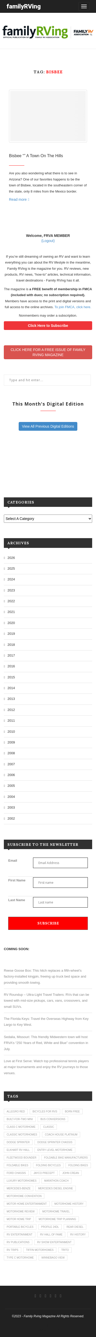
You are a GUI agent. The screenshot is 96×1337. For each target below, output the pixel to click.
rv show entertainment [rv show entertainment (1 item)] (54, 1242)
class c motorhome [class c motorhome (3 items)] (21, 1126)
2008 (11, 753)
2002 (11, 818)
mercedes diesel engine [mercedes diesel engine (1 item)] (55, 1188)
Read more (19, 199)
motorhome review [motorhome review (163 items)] (21, 1211)
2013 (11, 699)
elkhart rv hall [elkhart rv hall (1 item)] (18, 1150)
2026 (11, 558)
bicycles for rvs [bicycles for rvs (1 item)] (45, 1111)
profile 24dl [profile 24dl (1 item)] (50, 1226)
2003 (11, 807)
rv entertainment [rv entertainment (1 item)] (20, 1234)
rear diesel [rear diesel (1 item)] (75, 1226)
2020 (11, 623)
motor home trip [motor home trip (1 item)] (19, 1219)
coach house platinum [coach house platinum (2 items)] (61, 1134)
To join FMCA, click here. (73, 307)
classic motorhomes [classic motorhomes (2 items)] (22, 1134)
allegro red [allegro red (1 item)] (16, 1111)
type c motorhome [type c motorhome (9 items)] (20, 1257)
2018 (11, 645)
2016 (11, 666)
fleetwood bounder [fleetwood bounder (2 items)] (21, 1157)
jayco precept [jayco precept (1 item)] (44, 1173)
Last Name (16, 900)
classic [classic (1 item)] (48, 1126)
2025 (11, 568)
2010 (11, 731)
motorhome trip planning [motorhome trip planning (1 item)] (57, 1219)
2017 (11, 655)
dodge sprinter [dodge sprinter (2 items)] (18, 1142)
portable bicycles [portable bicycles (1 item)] (20, 1226)
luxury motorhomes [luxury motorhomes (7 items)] (22, 1180)
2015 (11, 677)
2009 (11, 742)
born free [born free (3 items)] (72, 1111)
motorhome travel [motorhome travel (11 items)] (56, 1211)
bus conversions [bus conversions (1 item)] (52, 1119)
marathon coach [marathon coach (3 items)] (56, 1180)
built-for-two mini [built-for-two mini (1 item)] (20, 1119)
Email (12, 860)
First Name (16, 880)
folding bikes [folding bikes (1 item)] (78, 1165)
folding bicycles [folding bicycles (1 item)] (48, 1165)
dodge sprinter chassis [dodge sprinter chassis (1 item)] (54, 1142)
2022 (11, 601)
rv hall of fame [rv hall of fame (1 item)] (51, 1234)
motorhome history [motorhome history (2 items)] (69, 1203)
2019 (11, 634)
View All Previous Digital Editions (48, 426)
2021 (11, 612)
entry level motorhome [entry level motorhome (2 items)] (54, 1150)
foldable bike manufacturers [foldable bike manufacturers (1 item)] (66, 1157)
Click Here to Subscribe (48, 326)
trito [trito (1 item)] (65, 1250)
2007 (11, 764)
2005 (11, 786)
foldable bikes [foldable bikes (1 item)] (17, 1165)
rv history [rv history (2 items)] (78, 1234)
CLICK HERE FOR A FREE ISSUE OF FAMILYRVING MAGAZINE (47, 352)
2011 (11, 720)
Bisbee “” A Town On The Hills (36, 156)
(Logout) (48, 241)
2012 (11, 710)
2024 (11, 579)
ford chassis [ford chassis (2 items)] (16, 1173)
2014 (11, 688)
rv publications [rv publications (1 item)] (18, 1242)
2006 (11, 775)
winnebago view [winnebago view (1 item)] (53, 1257)
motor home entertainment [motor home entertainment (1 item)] (27, 1203)
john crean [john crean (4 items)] (70, 1173)
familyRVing (23, 6)
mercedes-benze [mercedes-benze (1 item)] (18, 1188)
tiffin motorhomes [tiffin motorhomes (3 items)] (40, 1250)
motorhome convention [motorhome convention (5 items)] (24, 1196)
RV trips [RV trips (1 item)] (12, 1250)
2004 (11, 797)
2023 (11, 590)
